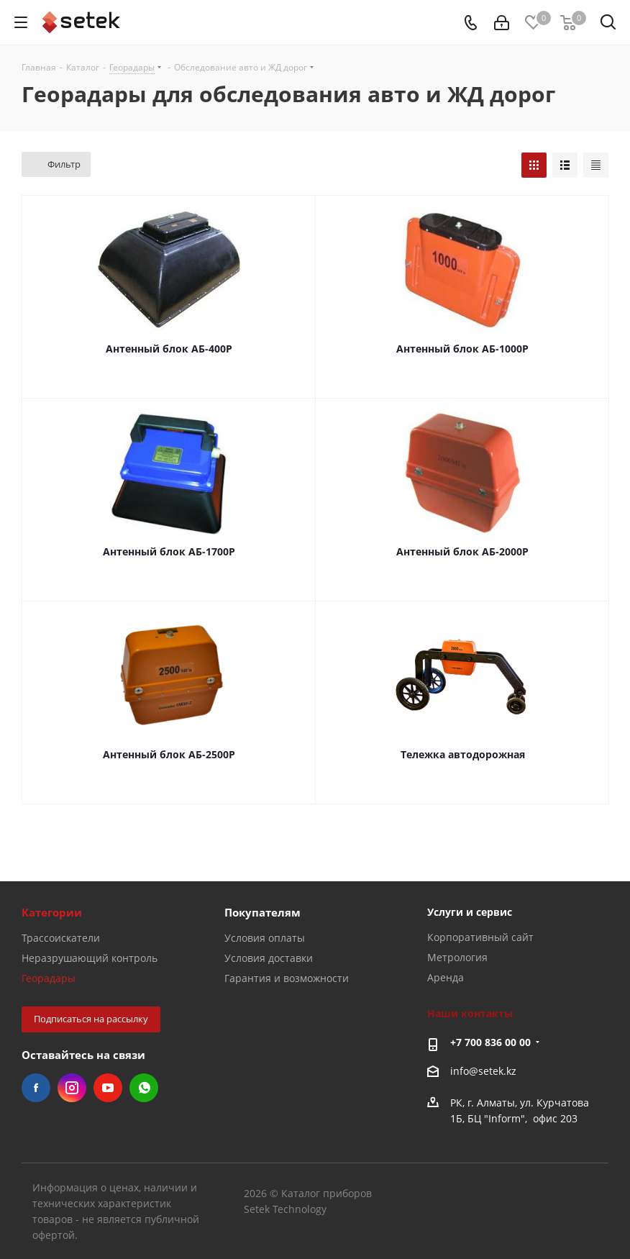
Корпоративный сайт (480, 937)
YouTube (107, 1087)
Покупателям (262, 912)
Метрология (457, 957)
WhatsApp (143, 1087)
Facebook (36, 1087)
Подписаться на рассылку (91, 1018)
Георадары (49, 978)
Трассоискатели (61, 938)
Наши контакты (470, 1013)
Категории (52, 912)
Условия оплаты (264, 938)
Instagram (72, 1087)
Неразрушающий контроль (90, 958)
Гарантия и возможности (286, 978)
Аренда (445, 977)
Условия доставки (268, 958)
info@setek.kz (483, 1071)
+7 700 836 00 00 (490, 1042)
